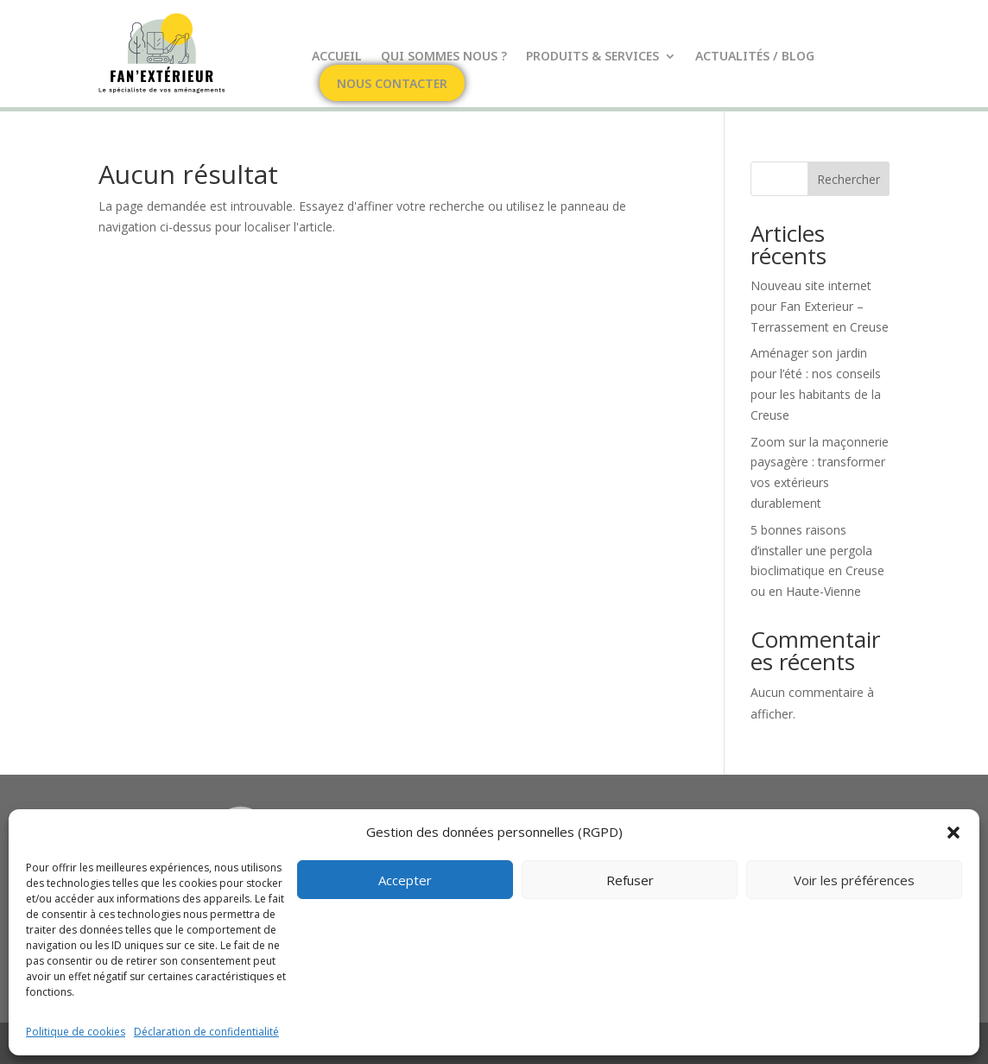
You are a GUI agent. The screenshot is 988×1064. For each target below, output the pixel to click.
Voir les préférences (854, 880)
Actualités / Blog (754, 57)
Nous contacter (392, 85)
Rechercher (848, 179)
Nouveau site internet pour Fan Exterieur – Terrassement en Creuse (819, 306)
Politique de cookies (75, 1031)
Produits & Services (592, 57)
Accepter (405, 880)
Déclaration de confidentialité (206, 1031)
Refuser (630, 880)
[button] (953, 832)
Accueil (337, 57)
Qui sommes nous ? (444, 57)
